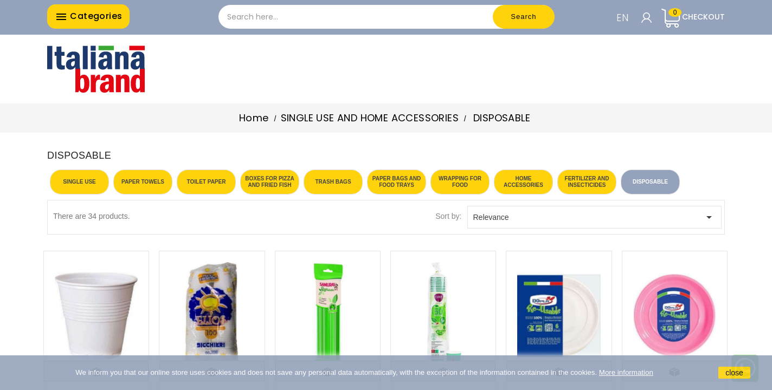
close (734, 372)
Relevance (594, 217)
